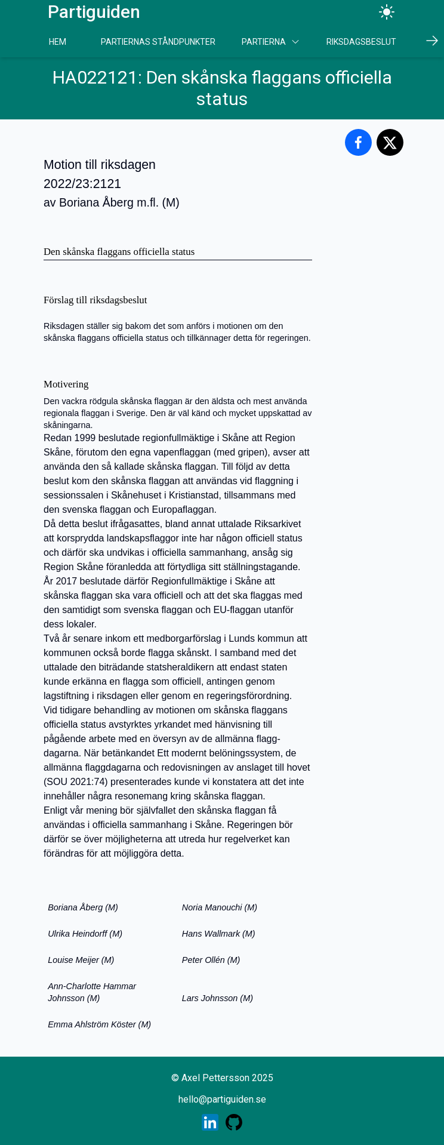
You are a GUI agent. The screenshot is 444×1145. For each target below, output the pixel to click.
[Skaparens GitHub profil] (234, 1122)
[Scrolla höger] (432, 40)
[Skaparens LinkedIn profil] (210, 1122)
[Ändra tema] (386, 11)
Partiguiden (94, 11)
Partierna (271, 42)
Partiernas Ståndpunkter (158, 42)
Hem (57, 42)
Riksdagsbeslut (361, 42)
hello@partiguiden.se (222, 1099)
